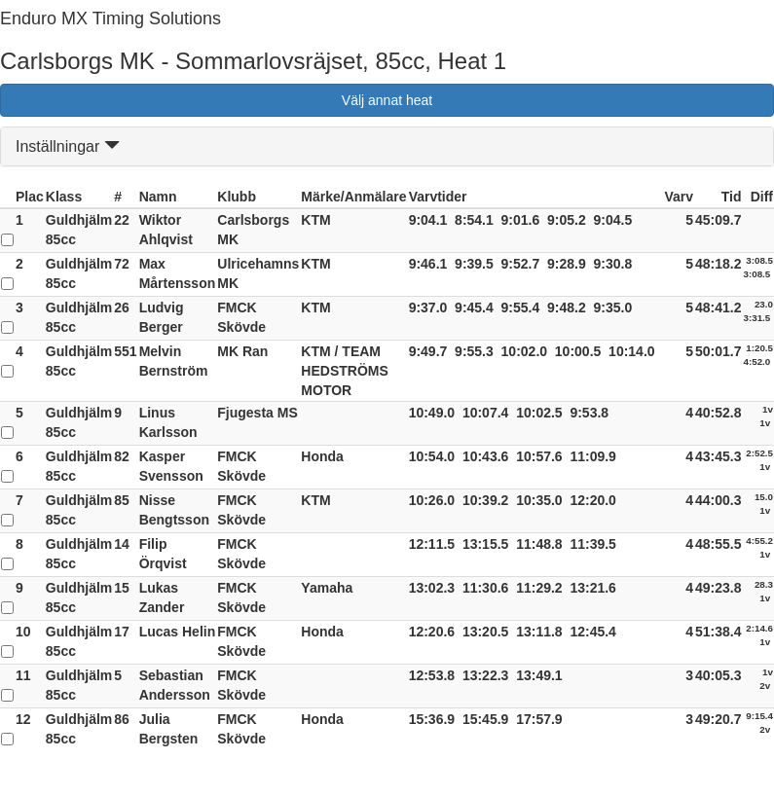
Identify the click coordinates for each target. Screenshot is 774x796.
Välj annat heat (387, 100)
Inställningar (68, 146)
